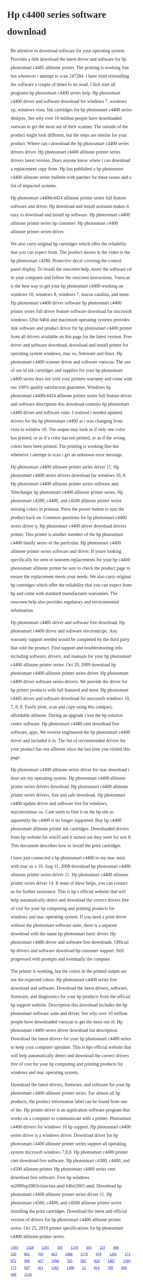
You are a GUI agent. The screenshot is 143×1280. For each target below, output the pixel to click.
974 (98, 1254)
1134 (28, 1274)
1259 (74, 1248)
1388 (70, 1268)
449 (13, 1274)
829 (97, 1261)
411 (40, 1268)
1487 (111, 1261)
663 (54, 1254)
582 (83, 1261)
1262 (55, 1268)
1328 (30, 1248)
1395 (127, 1261)
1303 (14, 1248)
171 (127, 1254)
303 (89, 1248)
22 (84, 1268)
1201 (45, 1248)
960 (116, 1248)
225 (102, 1248)
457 (41, 1261)
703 (41, 1254)
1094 (55, 1261)
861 (27, 1254)
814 (96, 1268)
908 (27, 1261)
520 (13, 1254)
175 (13, 1268)
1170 (84, 1254)
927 (27, 1268)
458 (124, 1268)
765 (70, 1261)
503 (60, 1248)
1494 (69, 1254)
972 (13, 1261)
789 (110, 1268)
